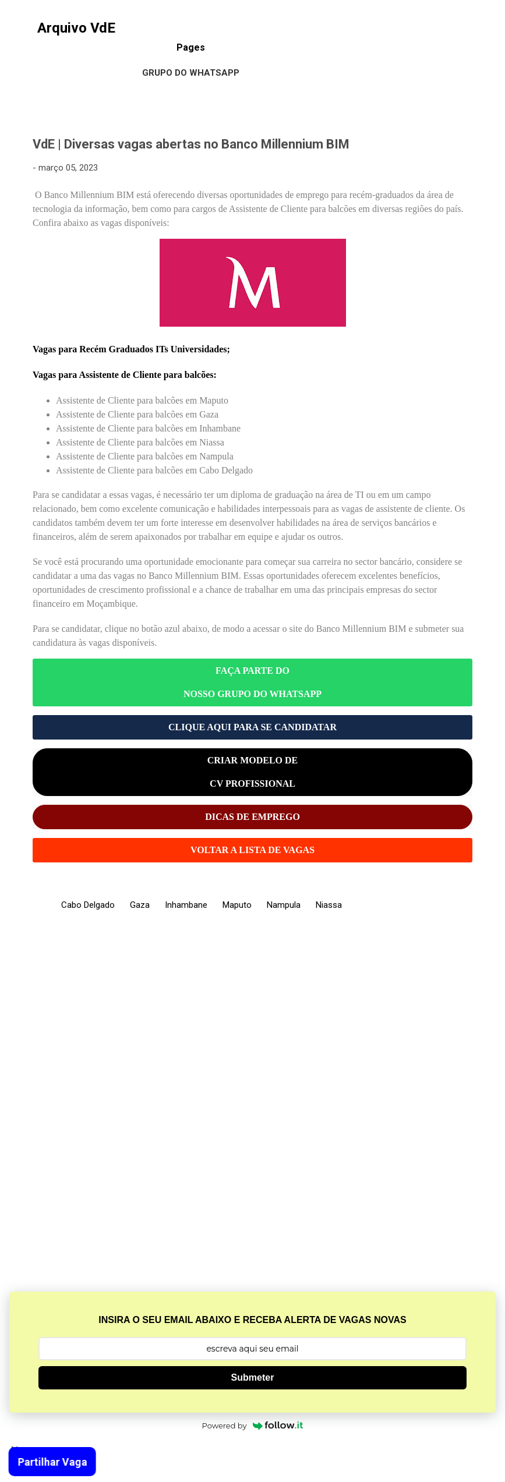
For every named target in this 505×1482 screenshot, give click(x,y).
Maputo (237, 905)
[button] (465, 146)
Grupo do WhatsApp (190, 73)
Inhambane (186, 905)
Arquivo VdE (76, 28)
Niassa (329, 905)
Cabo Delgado (88, 905)
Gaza (140, 905)
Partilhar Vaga (48, 1462)
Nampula (284, 905)
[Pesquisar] (489, 31)
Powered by (252, 1425)
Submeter (252, 1377)
